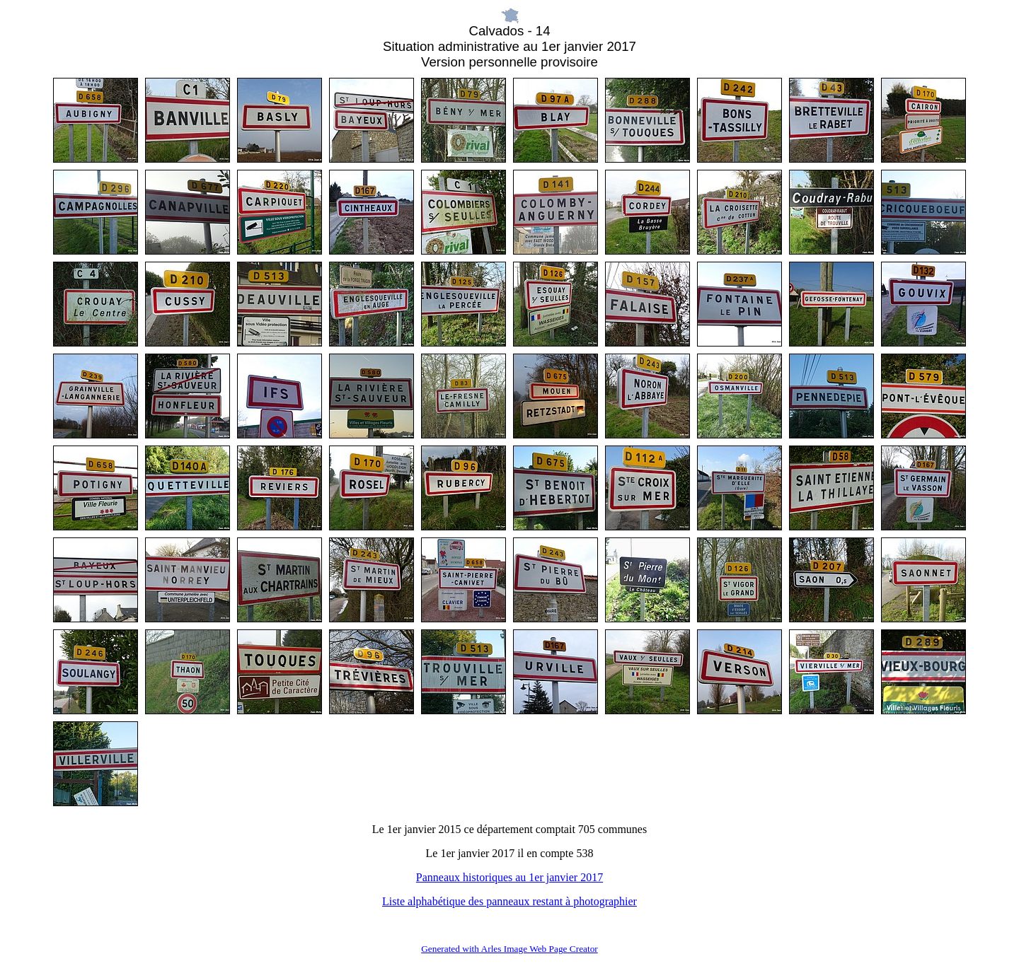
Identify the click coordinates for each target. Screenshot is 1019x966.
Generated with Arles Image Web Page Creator (509, 948)
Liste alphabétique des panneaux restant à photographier (509, 901)
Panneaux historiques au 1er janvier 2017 (509, 877)
